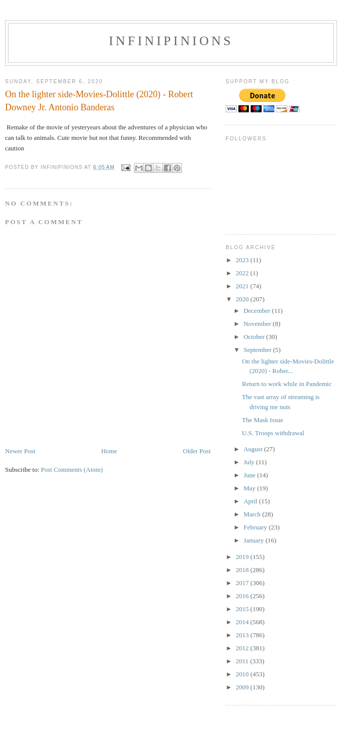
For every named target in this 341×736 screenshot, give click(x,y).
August (254, 449)
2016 (243, 596)
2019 (243, 557)
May (250, 488)
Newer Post (20, 451)
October (255, 336)
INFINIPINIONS (171, 41)
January (255, 540)
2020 (243, 299)
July (250, 462)
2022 (243, 273)
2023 (243, 260)
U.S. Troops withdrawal (273, 433)
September (258, 349)
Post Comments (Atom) (72, 469)
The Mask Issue (262, 420)
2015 (243, 609)
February (256, 527)
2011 (243, 661)
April (251, 501)
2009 (243, 687)
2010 (243, 674)
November (258, 323)
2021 (243, 286)
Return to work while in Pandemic (286, 384)
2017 (243, 583)
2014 (243, 622)
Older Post (197, 451)
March (253, 514)
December (258, 310)
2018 (243, 570)
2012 (243, 648)
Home (109, 451)
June (250, 475)
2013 (243, 635)
